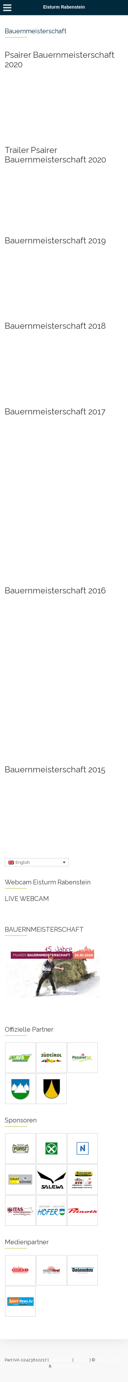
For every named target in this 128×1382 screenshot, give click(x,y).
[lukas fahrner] (65, 1366)
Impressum (60, 1360)
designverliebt (109, 1360)
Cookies (81, 1360)
